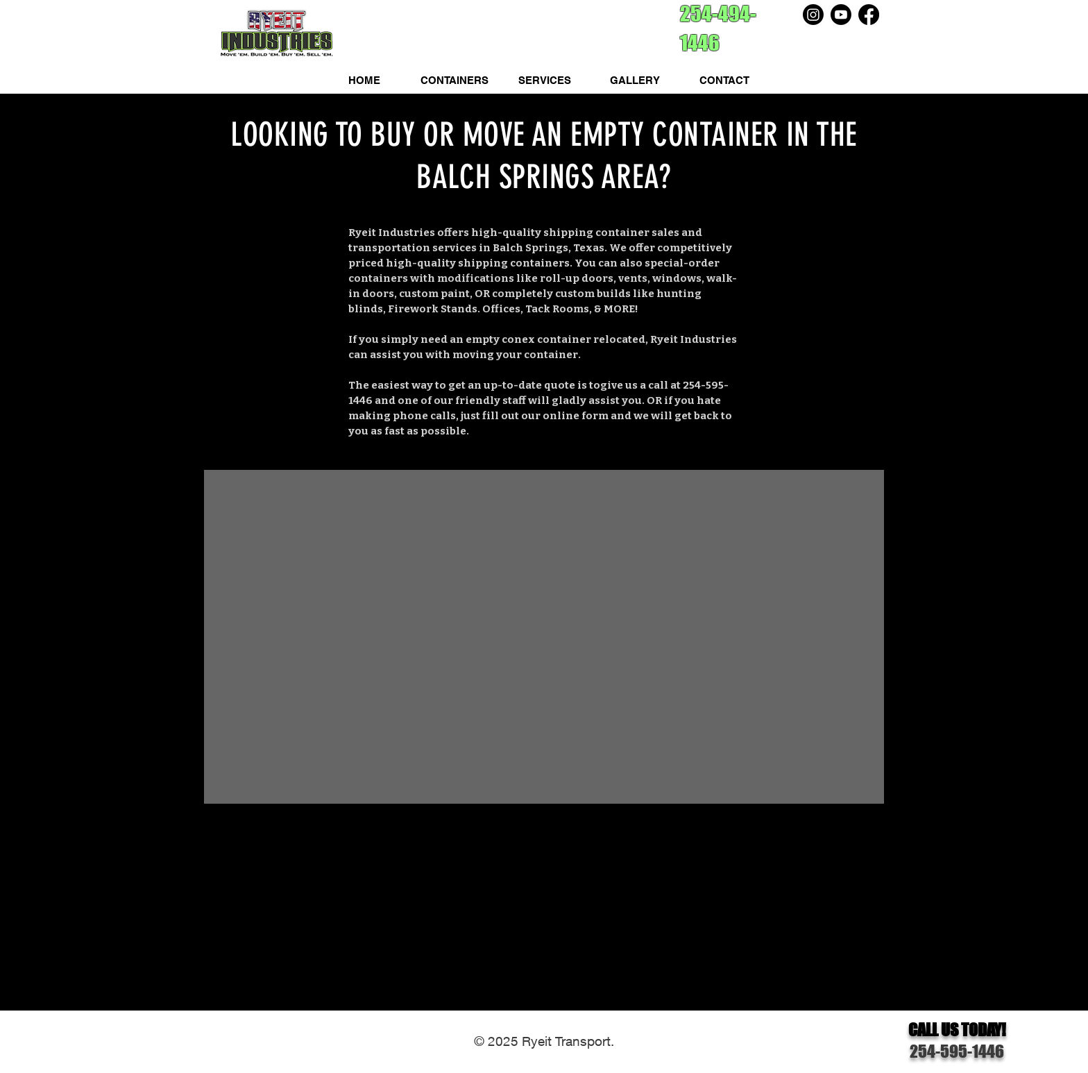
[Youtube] (841, 14)
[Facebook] (868, 14)
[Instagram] (813, 14)
